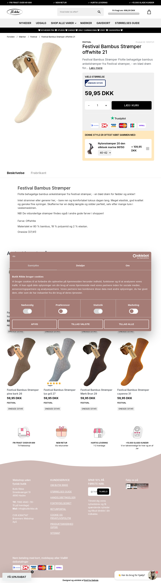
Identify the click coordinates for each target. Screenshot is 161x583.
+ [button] (106, 105)
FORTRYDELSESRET (60, 503)
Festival (33, 37)
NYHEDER (25, 23)
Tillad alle (126, 324)
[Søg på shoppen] (99, 12)
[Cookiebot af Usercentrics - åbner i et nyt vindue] (135, 256)
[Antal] (97, 105)
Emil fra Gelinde (91, 580)
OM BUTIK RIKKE (59, 485)
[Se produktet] (90, 148)
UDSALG (41, 23)
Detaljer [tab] (80, 265)
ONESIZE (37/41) (15, 331)
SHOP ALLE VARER (63, 23)
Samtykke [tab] (33, 265)
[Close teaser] (32, 571)
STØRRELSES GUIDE (127, 23)
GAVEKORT (103, 23)
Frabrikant (38, 173)
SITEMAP (55, 533)
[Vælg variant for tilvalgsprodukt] (104, 153)
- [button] (88, 105)
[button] (16, 577)
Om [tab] (128, 265)
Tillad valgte (80, 324)
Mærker (22, 37)
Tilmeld (103, 491)
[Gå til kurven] (149, 12)
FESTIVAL (86, 42)
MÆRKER (86, 23)
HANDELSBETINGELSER (62, 497)
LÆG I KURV (131, 105)
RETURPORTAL (58, 509)
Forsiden (11, 37)
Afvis (34, 324)
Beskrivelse (16, 173)
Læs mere (96, 68)
